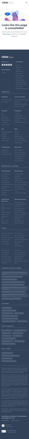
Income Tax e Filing (6, 99)
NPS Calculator (18, 245)
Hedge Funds (5, 214)
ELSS (3, 210)
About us (18, 65)
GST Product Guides (21, 84)
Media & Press (19, 71)
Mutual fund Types (6, 208)
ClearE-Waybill (18, 115)
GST (3, 113)
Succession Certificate (20, 212)
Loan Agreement (19, 210)
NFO (3, 218)
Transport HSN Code (20, 154)
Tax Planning (5, 102)
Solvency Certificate (20, 214)
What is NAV (5, 223)
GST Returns (5, 176)
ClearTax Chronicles (21, 82)
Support (4, 72)
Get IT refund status (20, 254)
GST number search (20, 235)
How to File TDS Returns (21, 182)
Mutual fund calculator (7, 237)
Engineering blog (20, 75)
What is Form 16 (19, 178)
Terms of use (15, 420)
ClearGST (17, 113)
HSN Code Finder (19, 150)
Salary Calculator (19, 256)
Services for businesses (21, 140)
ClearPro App (5, 140)
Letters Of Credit (19, 223)
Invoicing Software (19, 138)
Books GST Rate (19, 160)
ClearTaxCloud (5, 138)
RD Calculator (5, 252)
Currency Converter (7, 259)
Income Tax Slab (19, 174)
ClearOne (17, 134)
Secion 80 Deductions (20, 104)
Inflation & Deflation (20, 208)
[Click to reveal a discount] (6, 19)
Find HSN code (18, 250)
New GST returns (6, 120)
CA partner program (7, 132)
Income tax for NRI (19, 106)
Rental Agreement (19, 221)
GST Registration (6, 174)
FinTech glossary (20, 80)
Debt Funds (5, 216)
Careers (18, 69)
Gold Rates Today (6, 256)
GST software (5, 118)
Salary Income (18, 180)
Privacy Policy (5, 420)
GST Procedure (5, 178)
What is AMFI (5, 221)
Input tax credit (6, 124)
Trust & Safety (19, 86)
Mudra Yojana (18, 206)
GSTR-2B (4, 192)
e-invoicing (4, 122)
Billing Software (19, 136)
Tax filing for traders (7, 154)
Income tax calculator (7, 233)
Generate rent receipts (21, 239)
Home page (6, 34)
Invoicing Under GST (7, 190)
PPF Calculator (18, 233)
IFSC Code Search (19, 237)
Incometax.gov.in (19, 186)
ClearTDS (17, 120)
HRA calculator (5, 250)
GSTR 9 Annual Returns (7, 184)
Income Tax (17, 102)
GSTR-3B (4, 194)
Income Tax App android (21, 99)
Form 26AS (17, 176)
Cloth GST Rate (19, 158)
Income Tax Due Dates (20, 193)
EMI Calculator (5, 235)
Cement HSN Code (20, 152)
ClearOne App (18, 142)
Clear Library (19, 77)
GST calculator (5, 244)
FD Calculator (5, 254)
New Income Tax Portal (20, 184)
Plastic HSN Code (19, 156)
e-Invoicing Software (20, 118)
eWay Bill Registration (20, 122)
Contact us (19, 67)
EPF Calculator (18, 259)
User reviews (19, 73)
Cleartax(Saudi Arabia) (21, 88)
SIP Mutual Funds (6, 212)
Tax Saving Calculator (20, 252)
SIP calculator (5, 241)
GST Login (4, 115)
